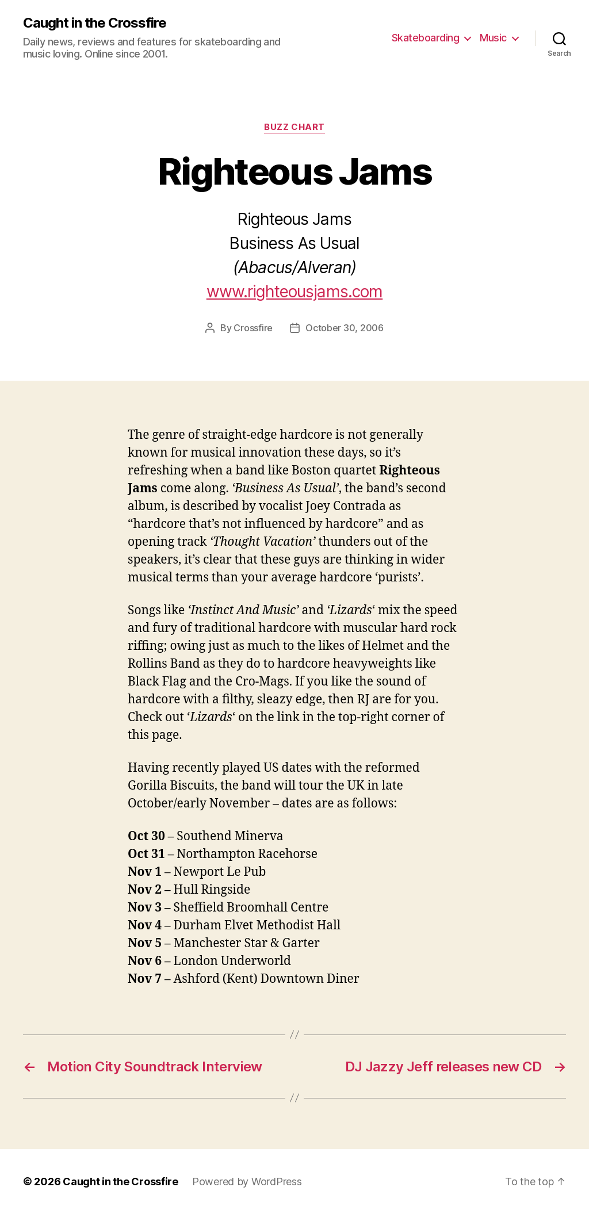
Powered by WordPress (247, 1181)
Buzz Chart (294, 127)
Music (493, 38)
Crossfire (253, 328)
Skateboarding (426, 38)
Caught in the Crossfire (94, 23)
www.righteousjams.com (294, 291)
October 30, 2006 (344, 328)
